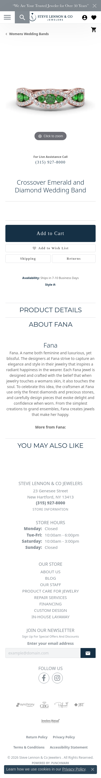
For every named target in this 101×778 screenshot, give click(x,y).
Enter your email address (50, 643)
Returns (74, 258)
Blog (50, 578)
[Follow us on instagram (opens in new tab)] (57, 678)
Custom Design (50, 610)
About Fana (50, 324)
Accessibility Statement (69, 747)
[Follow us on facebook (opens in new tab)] (44, 678)
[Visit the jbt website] (79, 705)
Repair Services (50, 597)
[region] (50, 97)
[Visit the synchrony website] (25, 705)
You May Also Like (50, 445)
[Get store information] (50, 509)
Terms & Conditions (28, 747)
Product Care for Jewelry (50, 591)
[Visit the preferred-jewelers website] (61, 705)
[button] (22, 17)
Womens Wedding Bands (29, 34)
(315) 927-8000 (50, 162)
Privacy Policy (64, 737)
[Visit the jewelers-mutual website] (50, 721)
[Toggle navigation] (7, 17)
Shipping (28, 258)
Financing (50, 603)
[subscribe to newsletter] (88, 653)
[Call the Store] (50, 502)
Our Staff (50, 584)
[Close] (94, 5)
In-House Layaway (50, 616)
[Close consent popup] (92, 769)
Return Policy (37, 737)
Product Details (50, 310)
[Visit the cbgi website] (44, 705)
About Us (50, 571)
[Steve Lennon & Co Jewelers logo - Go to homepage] (50, 17)
